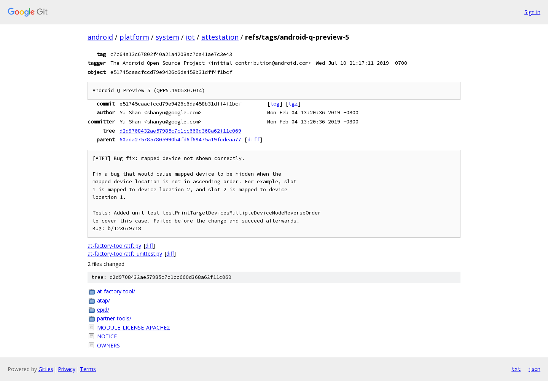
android (100, 37)
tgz (293, 103)
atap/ (103, 300)
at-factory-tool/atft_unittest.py (125, 253)
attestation (220, 37)
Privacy (66, 369)
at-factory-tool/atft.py (114, 245)
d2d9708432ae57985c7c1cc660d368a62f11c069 (180, 130)
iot (190, 37)
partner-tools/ (114, 318)
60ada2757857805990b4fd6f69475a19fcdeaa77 (180, 139)
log (274, 103)
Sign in (532, 12)
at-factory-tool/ (116, 291)
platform (134, 37)
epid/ (103, 309)
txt (516, 368)
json (534, 368)
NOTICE (107, 336)
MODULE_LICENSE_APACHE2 (133, 327)
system (167, 37)
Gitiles (45, 369)
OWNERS (108, 345)
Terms (88, 369)
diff (253, 139)
